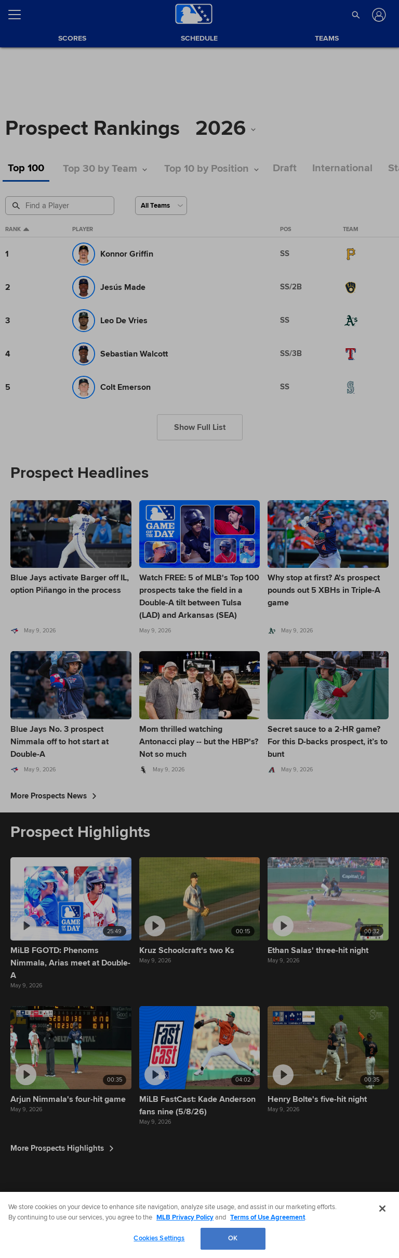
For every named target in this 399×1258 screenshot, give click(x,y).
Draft (285, 168)
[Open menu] (18, 14)
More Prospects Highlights (62, 1148)
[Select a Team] (161, 205)
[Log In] (378, 15)
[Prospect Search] (60, 205)
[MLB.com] (27, 1224)
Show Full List (199, 427)
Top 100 (26, 168)
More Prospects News (53, 795)
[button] (356, 14)
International (342, 168)
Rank (17, 229)
